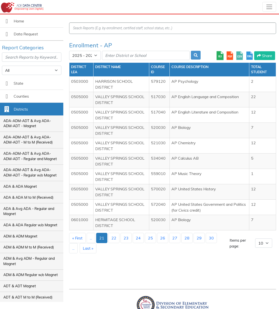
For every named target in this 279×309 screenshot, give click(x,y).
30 (211, 238)
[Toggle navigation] (269, 7)
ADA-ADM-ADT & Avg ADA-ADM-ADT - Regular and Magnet (30, 156)
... (91, 238)
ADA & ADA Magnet (20, 186)
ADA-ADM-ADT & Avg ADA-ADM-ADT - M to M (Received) (28, 140)
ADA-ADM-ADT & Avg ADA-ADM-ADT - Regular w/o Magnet (29, 172)
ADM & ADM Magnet (20, 236)
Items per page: (238, 243)
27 (174, 238)
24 (138, 238)
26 (162, 238)
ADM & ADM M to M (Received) (28, 247)
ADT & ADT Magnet (19, 286)
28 (187, 238)
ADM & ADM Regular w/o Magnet (30, 275)
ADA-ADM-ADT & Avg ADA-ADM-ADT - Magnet (27, 123)
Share (264, 55)
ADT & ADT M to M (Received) (28, 297)
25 (150, 238)
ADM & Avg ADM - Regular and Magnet (29, 261)
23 (126, 238)
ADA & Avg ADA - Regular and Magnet (28, 211)
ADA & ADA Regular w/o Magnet (30, 225)
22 (114, 238)
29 (199, 238)
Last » (88, 248)
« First (77, 238)
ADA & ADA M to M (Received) (28, 197)
